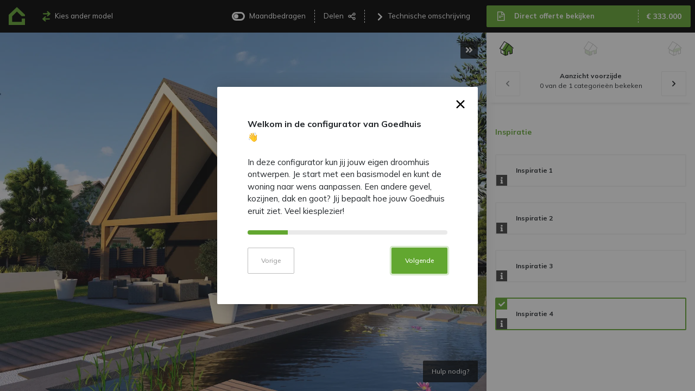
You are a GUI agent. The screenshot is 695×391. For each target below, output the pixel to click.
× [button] (460, 113)
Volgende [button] (419, 268)
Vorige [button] (271, 268)
